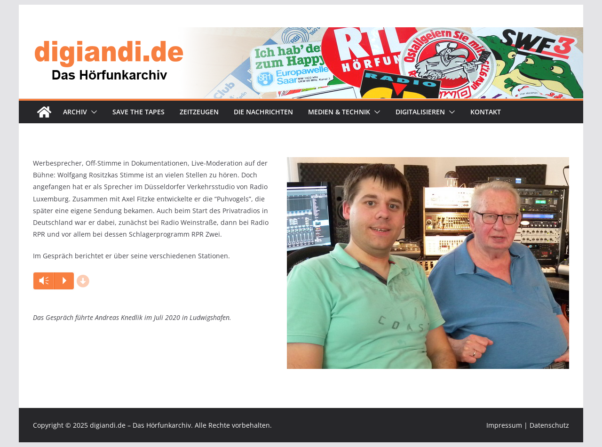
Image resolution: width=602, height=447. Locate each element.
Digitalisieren (420, 111)
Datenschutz (549, 425)
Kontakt (485, 111)
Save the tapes (138, 111)
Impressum (504, 425)
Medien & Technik (339, 111)
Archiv (75, 111)
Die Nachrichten (263, 111)
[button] (92, 112)
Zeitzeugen (199, 111)
